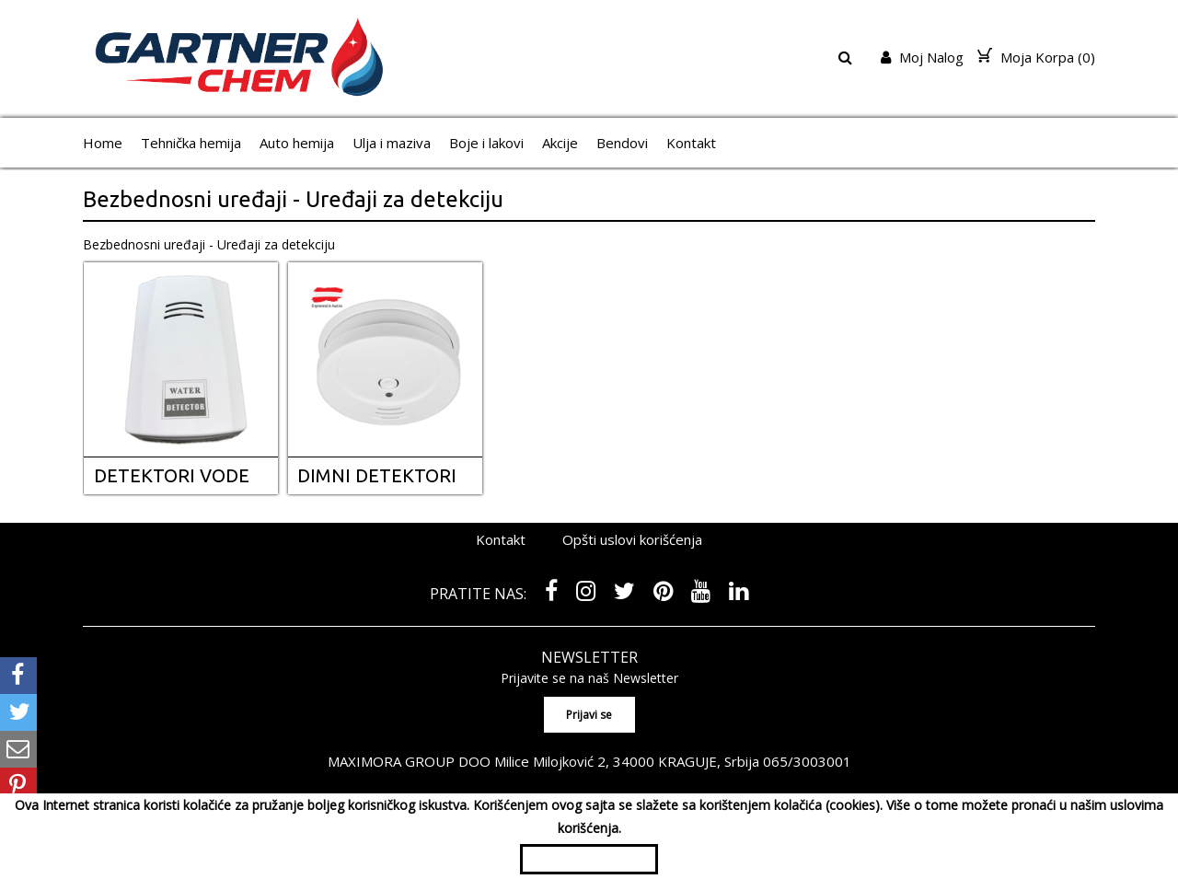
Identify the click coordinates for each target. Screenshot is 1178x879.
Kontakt (691, 142)
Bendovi (622, 142)
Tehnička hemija (191, 142)
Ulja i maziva (391, 142)
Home (102, 142)
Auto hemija (297, 142)
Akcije (560, 142)
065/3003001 (807, 761)
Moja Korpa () (1036, 57)
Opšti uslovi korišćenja (632, 539)
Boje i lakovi (486, 142)
